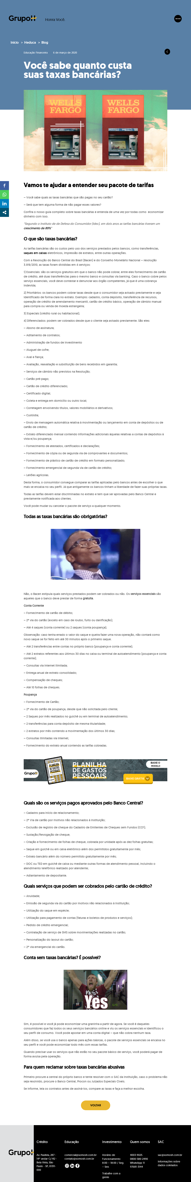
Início (15, 42)
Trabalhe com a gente (111, 1175)
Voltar (95, 1105)
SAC (161, 1142)
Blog (44, 42)
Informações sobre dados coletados (169, 1163)
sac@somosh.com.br (170, 1155)
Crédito (42, 1142)
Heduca (30, 42)
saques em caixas (35, 253)
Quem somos (140, 1142)
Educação (72, 1142)
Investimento (112, 1142)
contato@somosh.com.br (79, 1158)
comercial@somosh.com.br (81, 1155)
